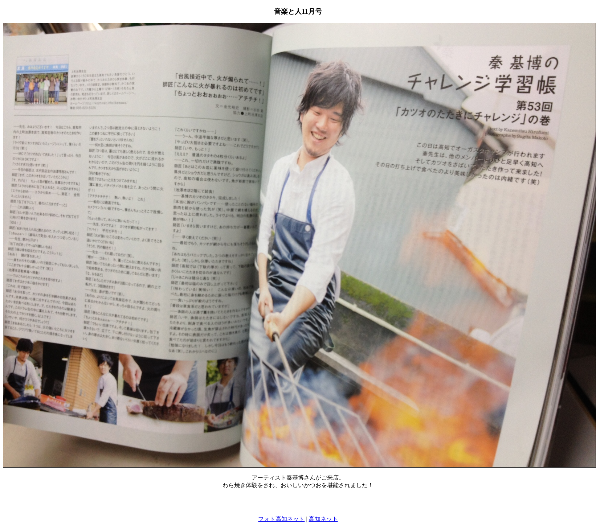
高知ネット (323, 519)
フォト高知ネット (281, 519)
